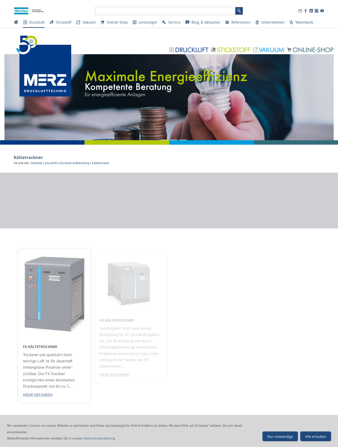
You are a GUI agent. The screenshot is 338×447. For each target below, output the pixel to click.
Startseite (36, 163)
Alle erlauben (315, 441)
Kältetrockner (100, 163)
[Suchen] (165, 11)
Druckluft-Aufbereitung (74, 163)
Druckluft (51, 163)
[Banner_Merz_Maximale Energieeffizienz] (155, 140)
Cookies (35, 431)
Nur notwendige (280, 441)
